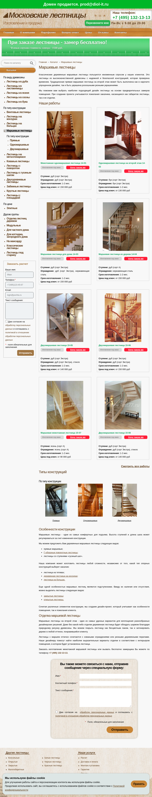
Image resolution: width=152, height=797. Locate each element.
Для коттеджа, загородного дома (17, 235)
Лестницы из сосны (18, 97)
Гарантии (85, 769)
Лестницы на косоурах (14, 117)
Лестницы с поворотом (13, 167)
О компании (27, 32)
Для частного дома (18, 229)
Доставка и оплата (89, 762)
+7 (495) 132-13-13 (131, 17)
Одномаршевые (19, 144)
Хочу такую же (78, 167)
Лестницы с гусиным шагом (19, 173)
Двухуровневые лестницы (16, 180)
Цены (88, 32)
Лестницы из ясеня (18, 92)
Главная (9, 32)
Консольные (13, 758)
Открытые (13, 762)
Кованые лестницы (18, 161)
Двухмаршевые (19, 149)
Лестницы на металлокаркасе (16, 155)
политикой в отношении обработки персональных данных (18, 336)
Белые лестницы (52, 758)
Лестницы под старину (15, 253)
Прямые (15, 140)
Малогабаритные (16, 769)
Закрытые (12, 765)
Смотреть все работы (135, 466)
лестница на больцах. (54, 579)
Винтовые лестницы (19, 112)
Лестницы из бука (17, 101)
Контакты (120, 32)
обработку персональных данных (97, 712)
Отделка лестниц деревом (16, 219)
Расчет (84, 758)
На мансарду (14, 241)
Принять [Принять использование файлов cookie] (139, 784)
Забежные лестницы (19, 186)
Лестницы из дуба (17, 81)
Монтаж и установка (90, 765)
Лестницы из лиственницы (15, 87)
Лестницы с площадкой (13, 196)
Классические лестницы (15, 246)
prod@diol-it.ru (94, 4)
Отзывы (103, 32)
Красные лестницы (53, 765)
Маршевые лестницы (19, 130)
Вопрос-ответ (70, 32)
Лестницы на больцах (14, 124)
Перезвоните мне (97, 23)
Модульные (14, 225)
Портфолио (48, 32)
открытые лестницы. (54, 599)
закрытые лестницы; (54, 596)
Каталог (12, 70)
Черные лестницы (53, 762)
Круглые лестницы (18, 190)
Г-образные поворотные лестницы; (61, 552)
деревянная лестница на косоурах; (61, 576)
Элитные (12, 208)
